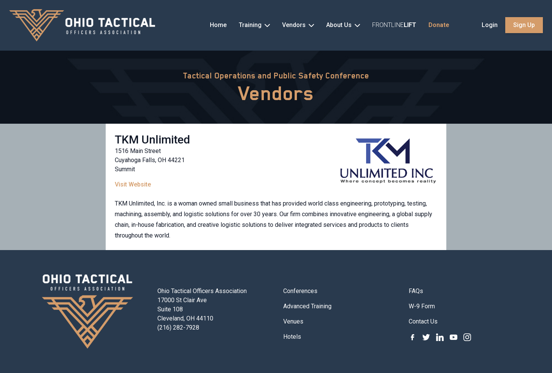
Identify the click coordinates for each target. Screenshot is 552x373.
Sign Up (524, 25)
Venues (293, 321)
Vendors (276, 93)
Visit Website (133, 184)
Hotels (292, 336)
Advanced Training (307, 306)
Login (490, 25)
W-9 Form (422, 306)
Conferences (300, 291)
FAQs (416, 291)
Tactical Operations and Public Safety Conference (276, 75)
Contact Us (423, 321)
